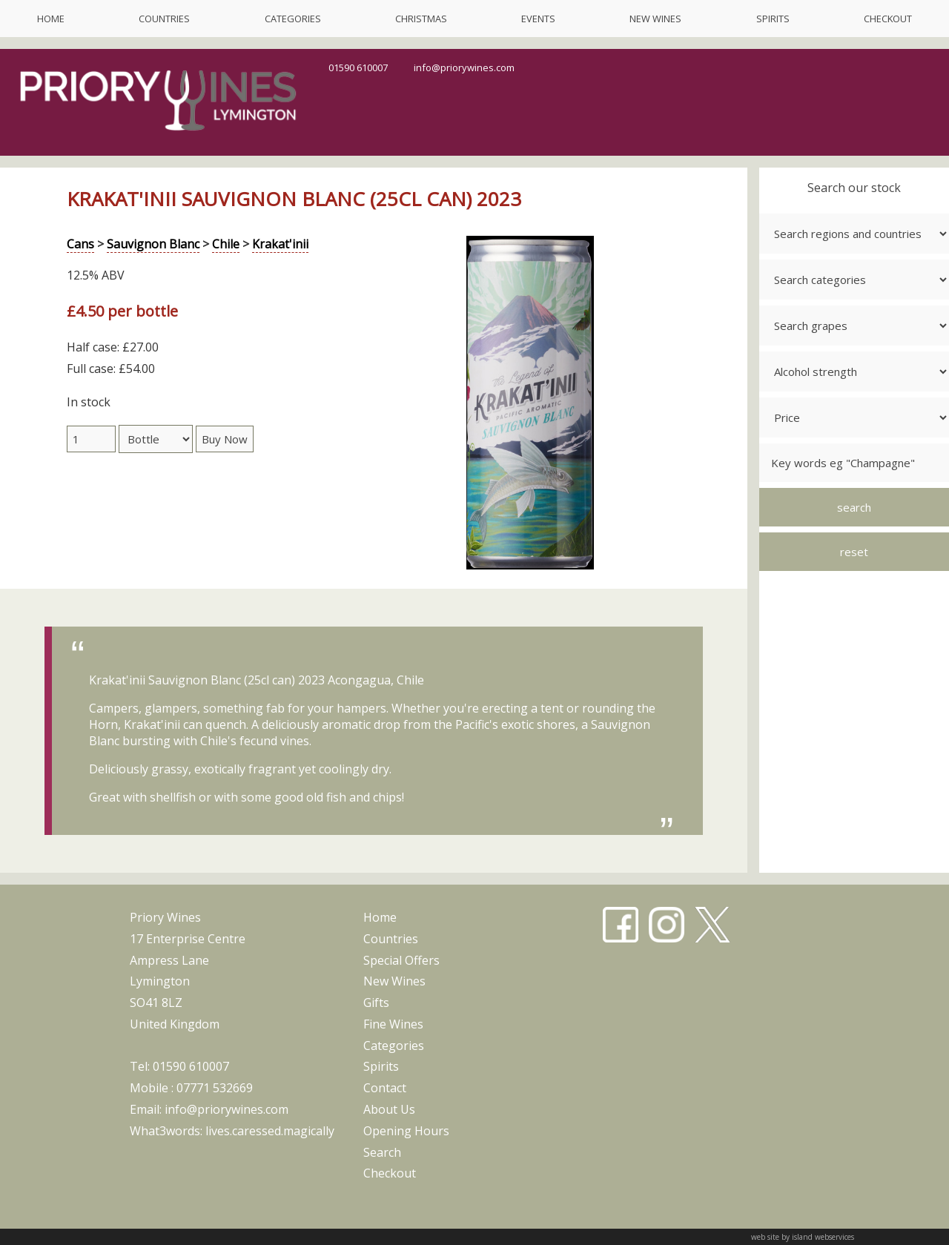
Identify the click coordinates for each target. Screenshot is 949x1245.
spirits (773, 18)
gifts (376, 1002)
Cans (80, 244)
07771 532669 (214, 1088)
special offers (401, 960)
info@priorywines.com (464, 67)
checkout (888, 18)
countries (164, 18)
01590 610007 (358, 67)
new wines (655, 18)
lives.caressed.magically (269, 1131)
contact (384, 1088)
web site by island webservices (802, 1237)
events (538, 18)
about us (389, 1109)
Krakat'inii (280, 244)
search (382, 1152)
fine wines (393, 1024)
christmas (421, 18)
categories (293, 18)
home (51, 18)
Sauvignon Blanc (153, 244)
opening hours (406, 1131)
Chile (225, 244)
